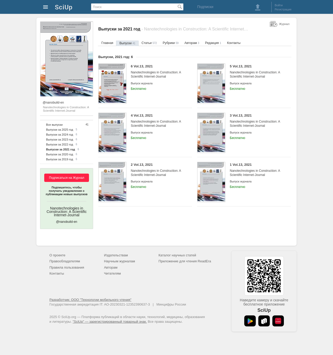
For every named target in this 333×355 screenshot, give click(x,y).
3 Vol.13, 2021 (256, 120)
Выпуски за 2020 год (59, 154)
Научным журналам (119, 261)
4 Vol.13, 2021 (157, 120)
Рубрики (171, 43)
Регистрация (283, 9)
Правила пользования (66, 267)
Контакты (234, 43)
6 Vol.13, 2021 (157, 71)
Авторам (191, 43)
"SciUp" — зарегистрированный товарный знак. (110, 322)
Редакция (213, 43)
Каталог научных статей (177, 255)
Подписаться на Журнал (66, 178)
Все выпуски (54, 124)
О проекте (57, 255)
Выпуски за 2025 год (59, 129)
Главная (107, 43)
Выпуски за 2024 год (59, 134)
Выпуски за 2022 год (59, 144)
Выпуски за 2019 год (59, 159)
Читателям (112, 273)
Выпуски (127, 43)
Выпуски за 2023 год (59, 139)
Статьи (149, 43)
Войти (279, 5)
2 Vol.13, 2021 (157, 170)
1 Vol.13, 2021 (256, 170)
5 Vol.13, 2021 (256, 71)
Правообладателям (64, 261)
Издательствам (116, 255)
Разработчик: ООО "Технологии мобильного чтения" (90, 300)
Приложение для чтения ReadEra (184, 261)
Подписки (205, 7)
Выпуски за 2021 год (60, 149)
